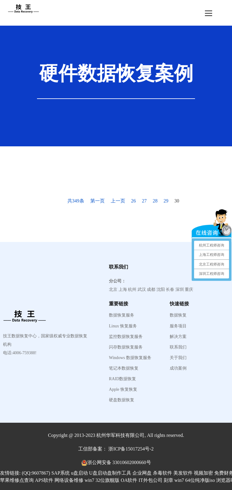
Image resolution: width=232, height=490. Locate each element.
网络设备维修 (68, 480)
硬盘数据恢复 (121, 400)
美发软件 (183, 473)
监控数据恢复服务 (126, 336)
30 (177, 200)
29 (166, 200)
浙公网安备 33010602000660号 (119, 462)
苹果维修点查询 (17, 480)
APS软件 (44, 480)
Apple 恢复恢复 (123, 389)
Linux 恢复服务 (123, 326)
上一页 (118, 200)
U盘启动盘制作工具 (110, 473)
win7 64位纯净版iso (195, 480)
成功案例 (178, 368)
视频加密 (203, 473)
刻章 (168, 480)
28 (155, 200)
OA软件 (129, 480)
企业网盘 (142, 473)
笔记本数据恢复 (123, 368)
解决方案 (178, 336)
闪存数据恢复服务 (126, 347)
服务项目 (178, 326)
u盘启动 (79, 473)
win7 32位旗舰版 (102, 480)
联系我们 (178, 347)
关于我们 (178, 357)
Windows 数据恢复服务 (130, 357)
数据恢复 (178, 315)
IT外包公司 (150, 480)
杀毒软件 (162, 473)
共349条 (75, 200)
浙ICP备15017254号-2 (130, 448)
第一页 (97, 200)
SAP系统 (60, 473)
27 (144, 200)
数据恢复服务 (121, 315)
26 (133, 200)
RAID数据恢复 (122, 378)
